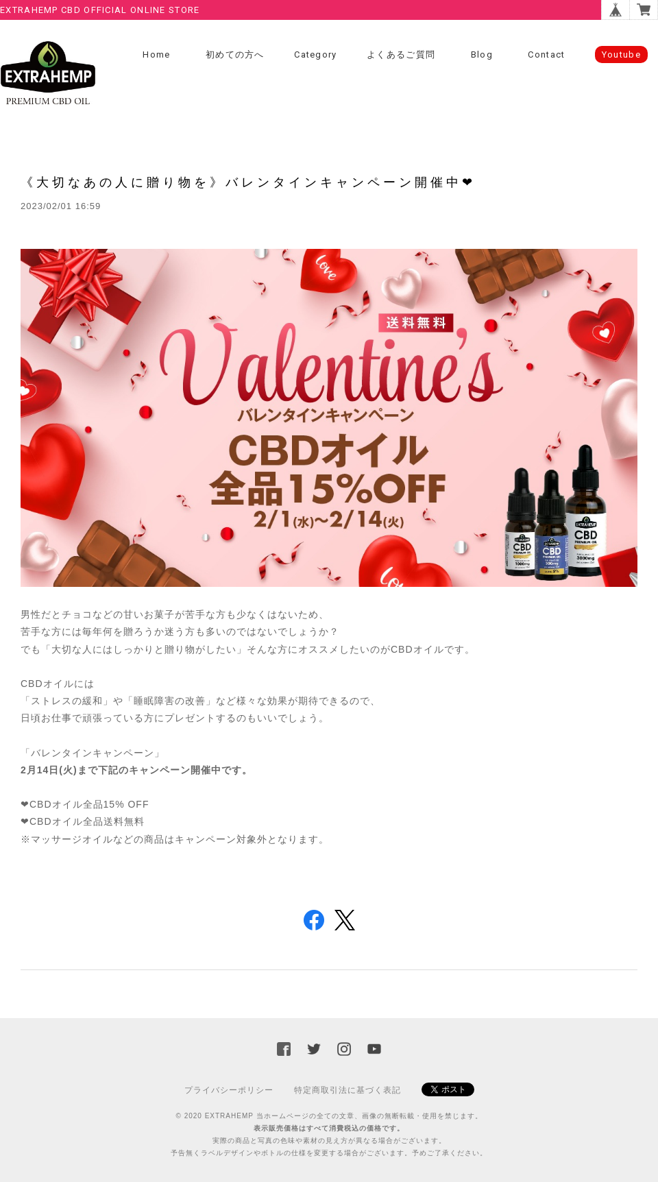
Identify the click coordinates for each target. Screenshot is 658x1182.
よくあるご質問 (401, 54)
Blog (482, 54)
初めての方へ (235, 54)
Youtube (621, 54)
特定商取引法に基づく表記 (347, 1090)
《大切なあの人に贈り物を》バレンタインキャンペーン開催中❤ (248, 182)
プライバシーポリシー (228, 1090)
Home (156, 54)
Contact (546, 54)
